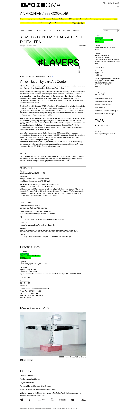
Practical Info (30, 76)
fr (115, 7)
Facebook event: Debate (103, 102)
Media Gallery (40, 76)
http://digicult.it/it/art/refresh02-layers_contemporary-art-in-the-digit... (46, 236)
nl (118, 7)
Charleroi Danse (26, 140)
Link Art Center (102, 126)
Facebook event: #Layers (104, 99)
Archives (77, 31)
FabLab (57, 31)
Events (30, 31)
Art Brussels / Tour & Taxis (29, 293)
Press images (100, 108)
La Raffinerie (24, 254)
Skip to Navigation (117, 1)
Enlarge (83, 357)
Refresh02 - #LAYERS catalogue (106, 111)
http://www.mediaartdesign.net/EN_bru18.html (37, 214)
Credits (49, 76)
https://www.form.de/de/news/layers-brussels (37, 225)
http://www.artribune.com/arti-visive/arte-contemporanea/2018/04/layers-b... (49, 231)
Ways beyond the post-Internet (105, 134)
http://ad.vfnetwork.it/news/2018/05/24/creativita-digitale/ (42, 219)
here (57, 146)
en (112, 7)
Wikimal (67, 31)
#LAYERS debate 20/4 (103, 105)
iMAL (23, 31)
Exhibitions (82, 45)
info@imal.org (25, 285)
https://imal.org (79, 23)
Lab (50, 31)
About (22, 76)
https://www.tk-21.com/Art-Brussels (33, 208)
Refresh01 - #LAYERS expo (104, 114)
